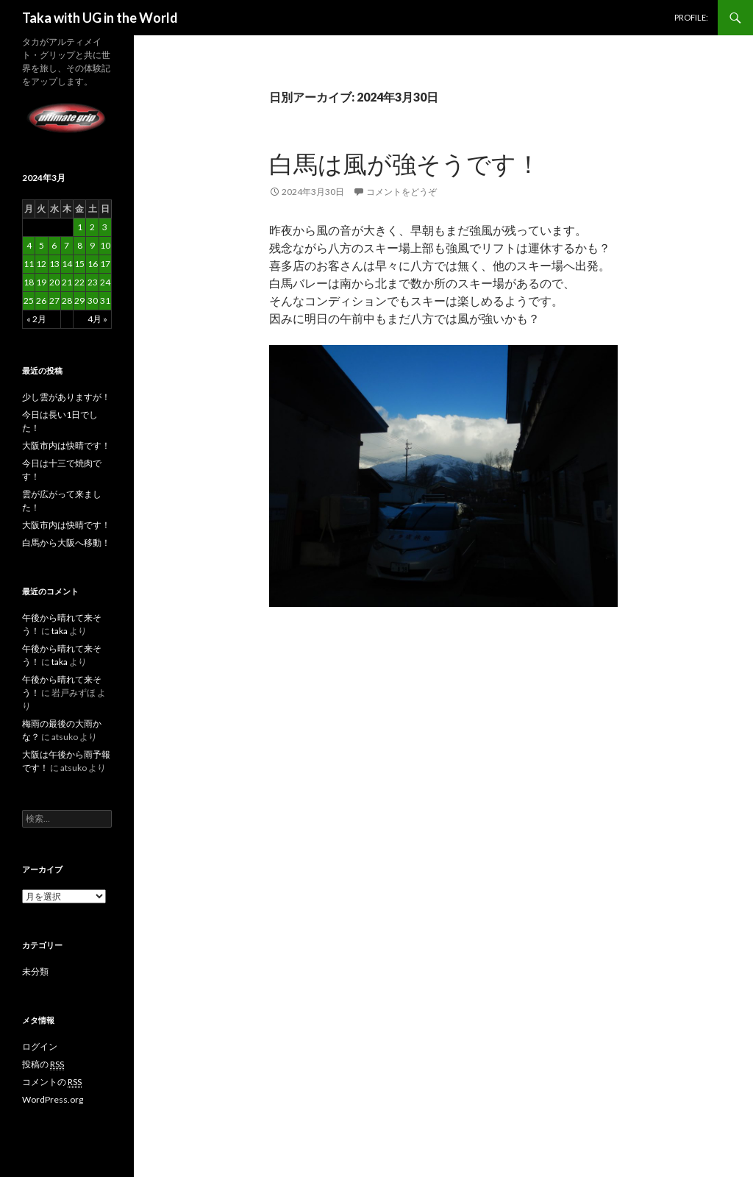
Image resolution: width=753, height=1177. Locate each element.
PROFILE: (691, 17)
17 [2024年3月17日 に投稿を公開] (105, 263)
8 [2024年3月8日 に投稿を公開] (79, 245)
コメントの (52, 1082)
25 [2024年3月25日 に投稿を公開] (29, 300)
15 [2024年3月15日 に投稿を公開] (79, 263)
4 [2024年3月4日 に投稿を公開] (29, 245)
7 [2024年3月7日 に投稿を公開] (66, 245)
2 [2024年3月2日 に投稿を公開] (92, 226)
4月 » (97, 318)
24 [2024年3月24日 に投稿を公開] (105, 282)
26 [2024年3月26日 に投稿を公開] (41, 300)
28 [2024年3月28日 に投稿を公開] (67, 300)
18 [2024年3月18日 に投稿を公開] (29, 282)
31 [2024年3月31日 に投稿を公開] (105, 300)
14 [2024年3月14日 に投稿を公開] (67, 263)
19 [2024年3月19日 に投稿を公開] (41, 282)
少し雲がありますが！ (66, 396)
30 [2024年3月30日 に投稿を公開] (93, 300)
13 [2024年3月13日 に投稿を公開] (54, 263)
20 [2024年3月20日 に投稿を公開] (54, 282)
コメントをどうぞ (401, 191)
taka (59, 630)
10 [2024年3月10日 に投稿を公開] (105, 245)
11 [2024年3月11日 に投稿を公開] (29, 263)
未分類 (35, 971)
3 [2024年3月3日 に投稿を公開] (104, 226)
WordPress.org (52, 1099)
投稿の (43, 1064)
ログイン (39, 1046)
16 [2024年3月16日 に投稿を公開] (93, 263)
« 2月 (36, 318)
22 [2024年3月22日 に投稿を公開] (79, 282)
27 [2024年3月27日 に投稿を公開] (54, 300)
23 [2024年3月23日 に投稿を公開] (93, 282)
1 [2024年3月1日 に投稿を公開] (79, 226)
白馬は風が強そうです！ (404, 163)
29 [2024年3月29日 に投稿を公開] (79, 300)
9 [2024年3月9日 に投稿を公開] (92, 245)
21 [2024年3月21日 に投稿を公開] (67, 282)
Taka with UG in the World (100, 18)
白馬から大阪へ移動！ (66, 542)
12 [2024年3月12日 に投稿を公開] (41, 263)
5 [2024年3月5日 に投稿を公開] (41, 245)
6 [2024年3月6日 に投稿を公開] (54, 245)
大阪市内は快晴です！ (66, 445)
